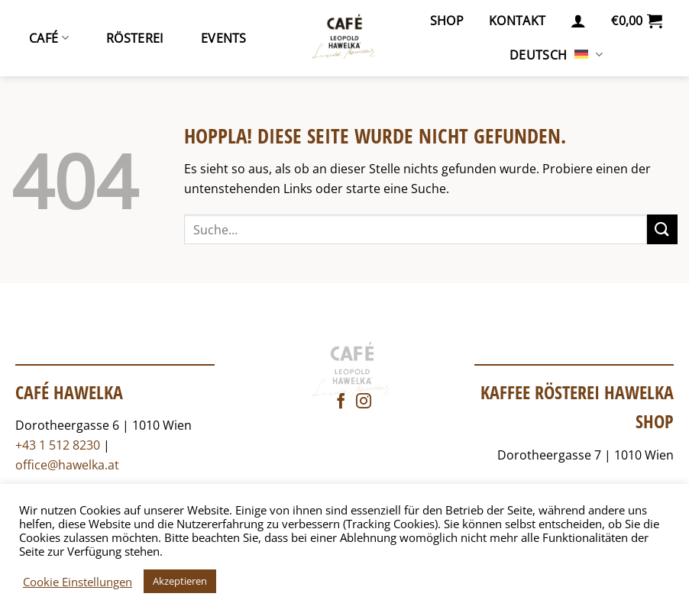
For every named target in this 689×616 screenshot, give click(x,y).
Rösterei (134, 38)
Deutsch (556, 55)
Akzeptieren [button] (180, 581)
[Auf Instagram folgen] (363, 402)
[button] (578, 20)
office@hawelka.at (67, 464)
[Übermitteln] (662, 229)
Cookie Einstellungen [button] (77, 582)
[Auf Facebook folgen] (340, 402)
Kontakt (517, 20)
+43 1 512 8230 (57, 445)
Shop (447, 20)
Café (49, 38)
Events (224, 38)
